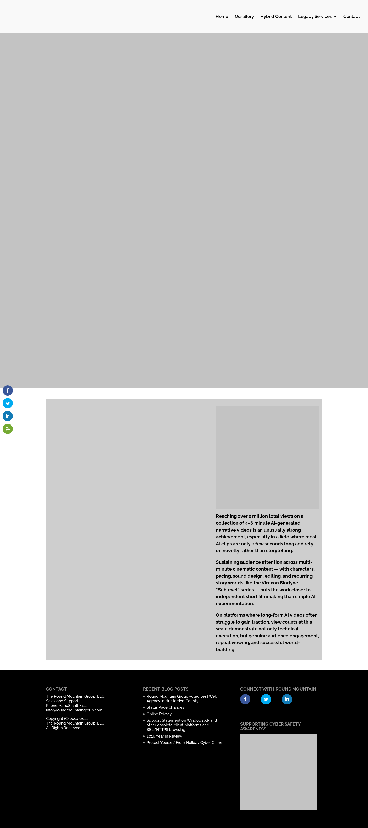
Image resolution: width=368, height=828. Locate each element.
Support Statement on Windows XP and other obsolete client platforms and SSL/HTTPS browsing (182, 725)
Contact (351, 17)
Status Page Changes (165, 707)
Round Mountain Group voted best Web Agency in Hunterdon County (182, 698)
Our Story (244, 17)
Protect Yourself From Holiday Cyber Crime (184, 742)
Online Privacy (159, 714)
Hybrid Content (276, 17)
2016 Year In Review (164, 736)
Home (222, 17)
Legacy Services (315, 17)
